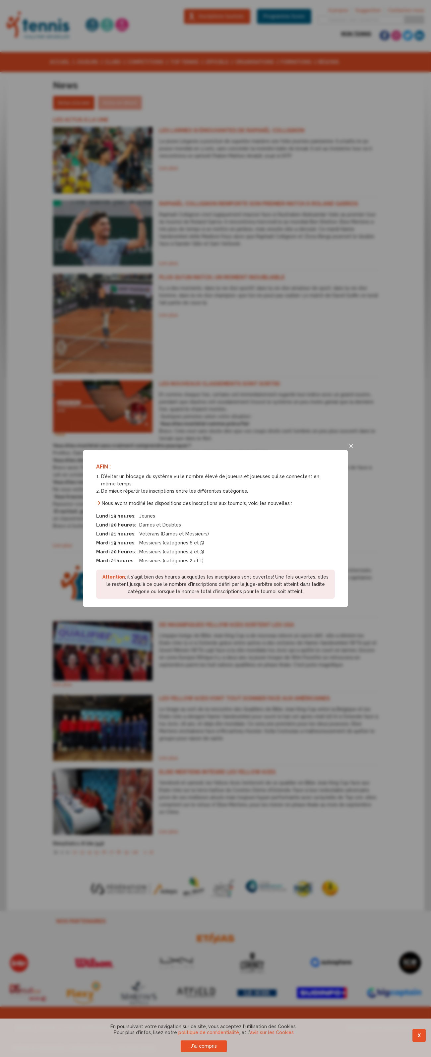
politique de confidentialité (208, 1032)
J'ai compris (204, 1046)
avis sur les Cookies (272, 1032)
